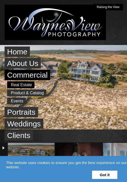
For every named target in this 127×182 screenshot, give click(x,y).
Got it (105, 175)
